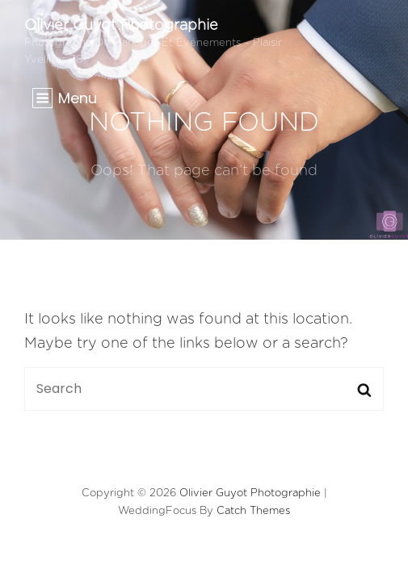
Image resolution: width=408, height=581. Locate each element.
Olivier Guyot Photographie (121, 26)
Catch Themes (253, 511)
